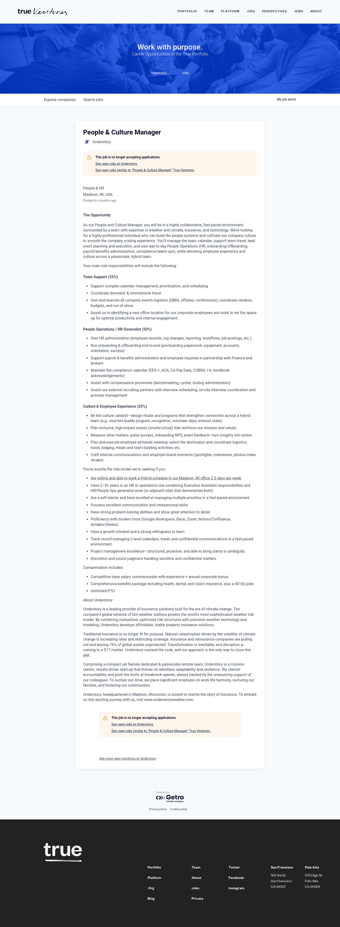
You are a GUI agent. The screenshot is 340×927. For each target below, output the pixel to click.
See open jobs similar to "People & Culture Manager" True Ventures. (145, 170)
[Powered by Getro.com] (170, 797)
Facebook (236, 877)
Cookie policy (178, 809)
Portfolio (187, 11)
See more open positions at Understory (127, 758)
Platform (230, 11)
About (316, 11)
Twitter (234, 867)
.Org (151, 888)
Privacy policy (157, 809)
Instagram (236, 888)
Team (209, 11)
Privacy (197, 898)
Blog (151, 898)
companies (60, 99)
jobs (93, 99)
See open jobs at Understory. (116, 164)
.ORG (250, 11)
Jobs (298, 11)
